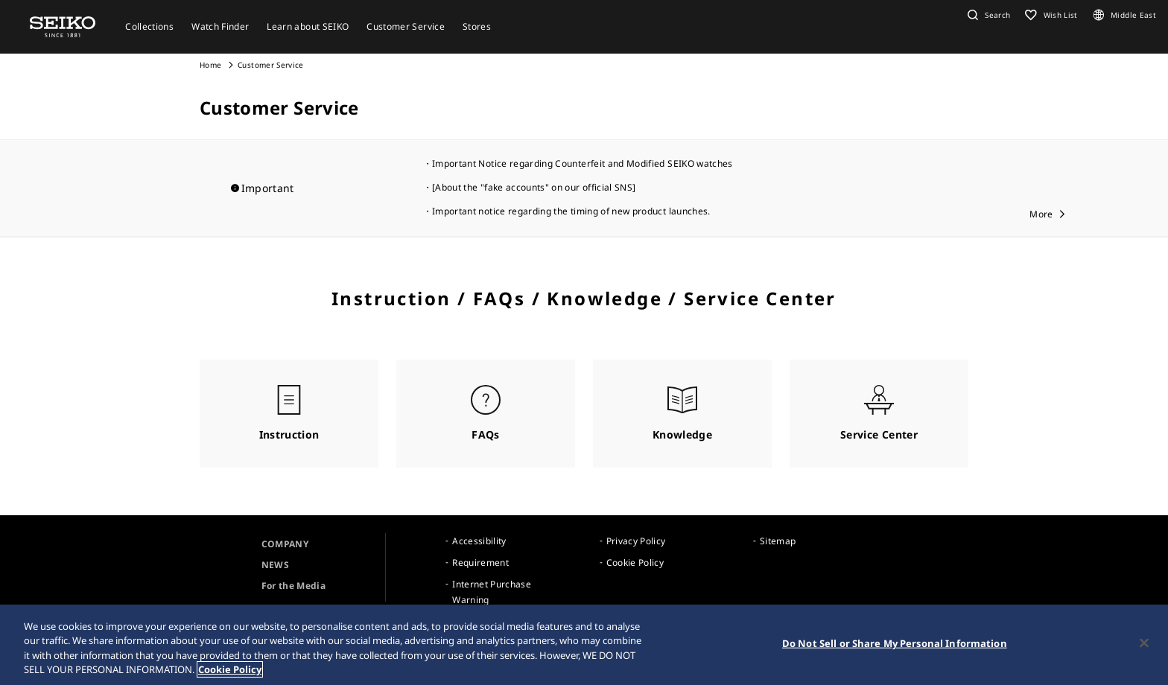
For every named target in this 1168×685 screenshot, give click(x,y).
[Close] (1144, 642)
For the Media (293, 585)
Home (210, 65)
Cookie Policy (635, 562)
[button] (987, 15)
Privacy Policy (636, 541)
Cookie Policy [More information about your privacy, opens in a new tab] (229, 669)
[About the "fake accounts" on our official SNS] (533, 187)
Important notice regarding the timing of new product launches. (571, 211)
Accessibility (479, 541)
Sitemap (778, 541)
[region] (584, 645)
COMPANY (284, 544)
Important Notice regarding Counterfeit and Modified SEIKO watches (582, 163)
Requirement (480, 562)
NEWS (275, 564)
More (1041, 214)
